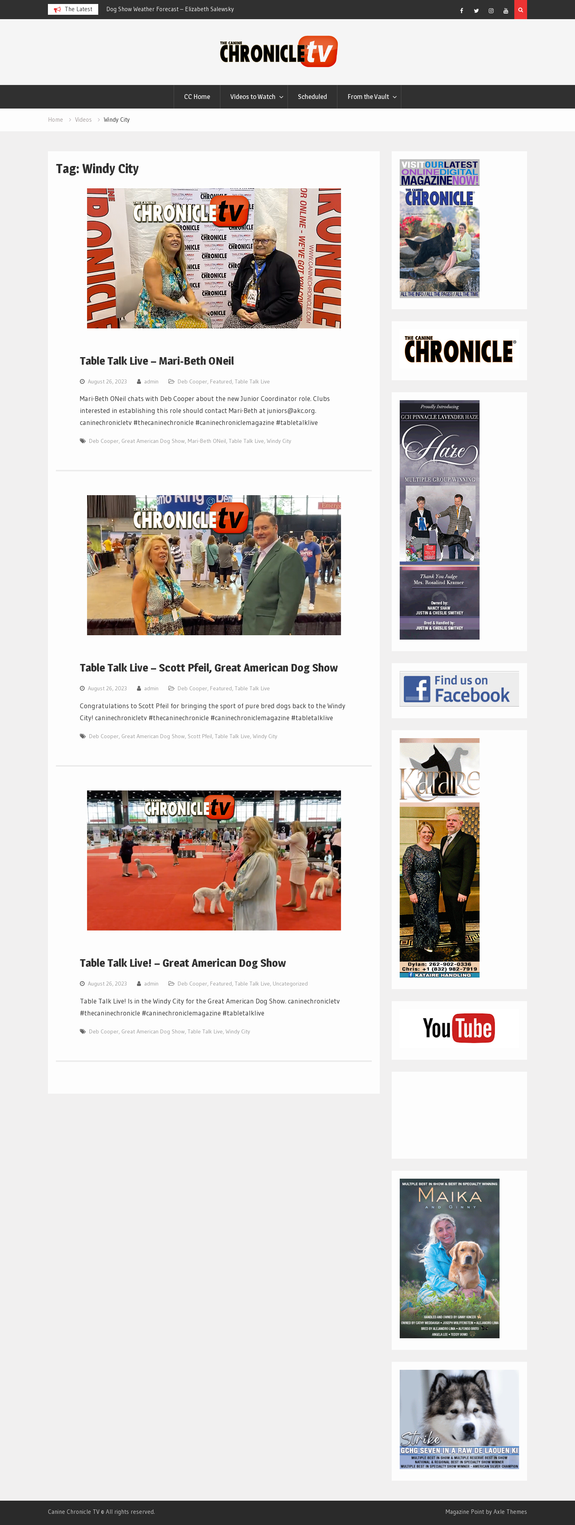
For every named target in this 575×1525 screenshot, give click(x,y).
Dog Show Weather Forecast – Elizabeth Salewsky (170, 9)
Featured (221, 381)
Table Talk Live (252, 381)
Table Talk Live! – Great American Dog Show (183, 963)
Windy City (279, 440)
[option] (178, 9)
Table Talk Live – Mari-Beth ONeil (157, 360)
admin (151, 381)
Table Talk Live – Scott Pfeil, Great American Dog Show (209, 667)
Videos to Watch (253, 97)
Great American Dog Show (153, 440)
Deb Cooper (192, 381)
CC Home (197, 97)
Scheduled (312, 97)
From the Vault (368, 97)
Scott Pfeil (200, 736)
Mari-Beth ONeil (207, 440)
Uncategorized (290, 983)
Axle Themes (510, 1511)
